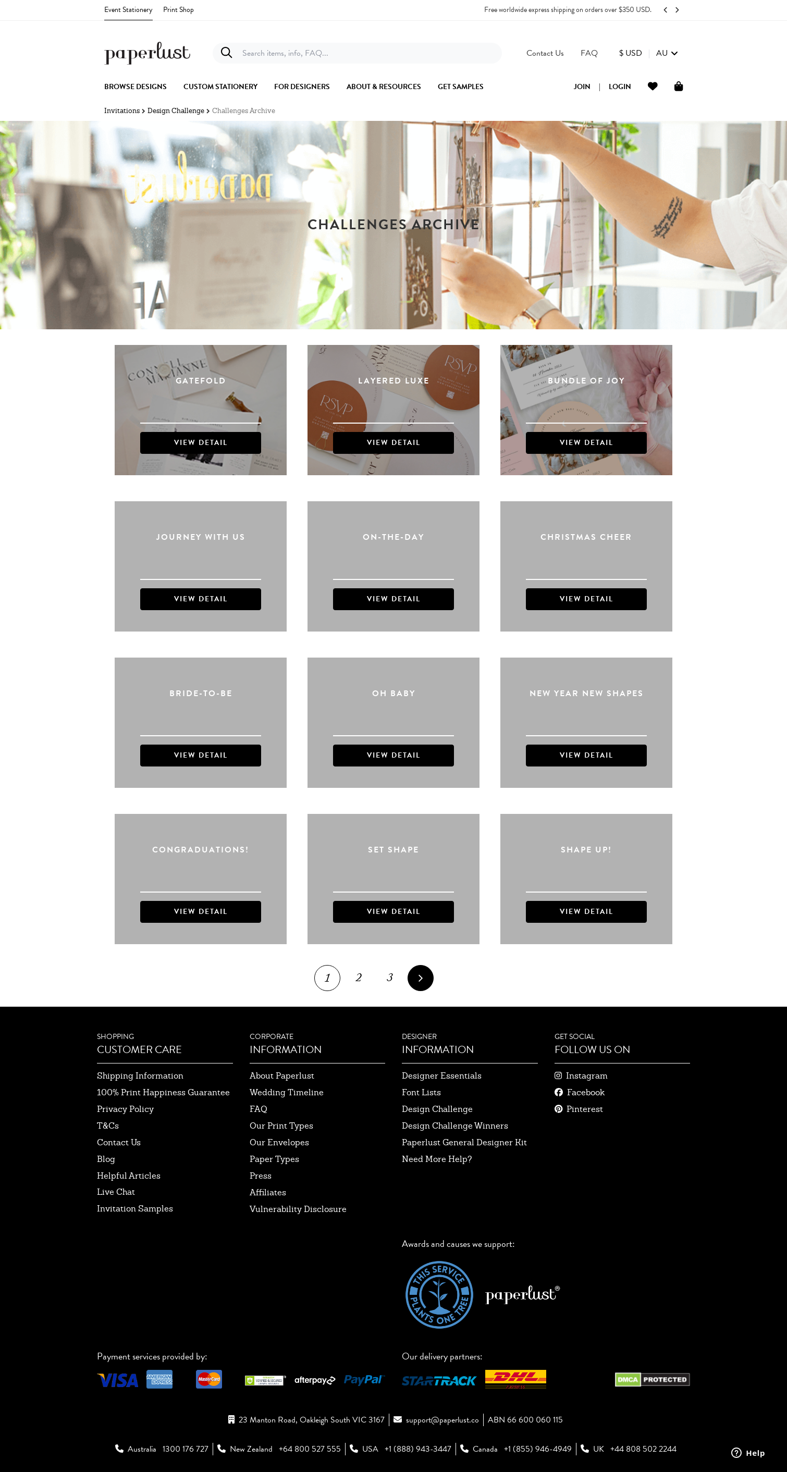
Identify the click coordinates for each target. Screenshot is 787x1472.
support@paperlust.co (442, 1420)
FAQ (258, 1109)
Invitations (122, 110)
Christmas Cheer (586, 537)
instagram (587, 1075)
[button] (648, 53)
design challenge (437, 1109)
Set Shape (393, 850)
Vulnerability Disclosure (298, 1209)
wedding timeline (287, 1092)
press (261, 1175)
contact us (119, 1142)
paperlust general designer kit (464, 1142)
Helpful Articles (129, 1175)
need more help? (437, 1159)
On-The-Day (393, 537)
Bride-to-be (200, 694)
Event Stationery (128, 9)
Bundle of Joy (586, 381)
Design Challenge (175, 110)
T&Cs (108, 1125)
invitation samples (135, 1208)
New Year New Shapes (587, 694)
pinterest (585, 1109)
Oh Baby (393, 694)
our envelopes (279, 1142)
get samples (461, 87)
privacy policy (125, 1109)
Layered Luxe (393, 381)
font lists (421, 1092)
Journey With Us (200, 537)
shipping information (140, 1075)
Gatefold (201, 381)
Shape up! (586, 850)
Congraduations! (200, 850)
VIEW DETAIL (201, 442)
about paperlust (282, 1075)
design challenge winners (455, 1125)
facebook (586, 1092)
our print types (281, 1125)
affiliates (268, 1192)
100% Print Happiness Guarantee (163, 1092)
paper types (274, 1159)
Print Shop (178, 9)
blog (106, 1159)
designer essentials (442, 1075)
